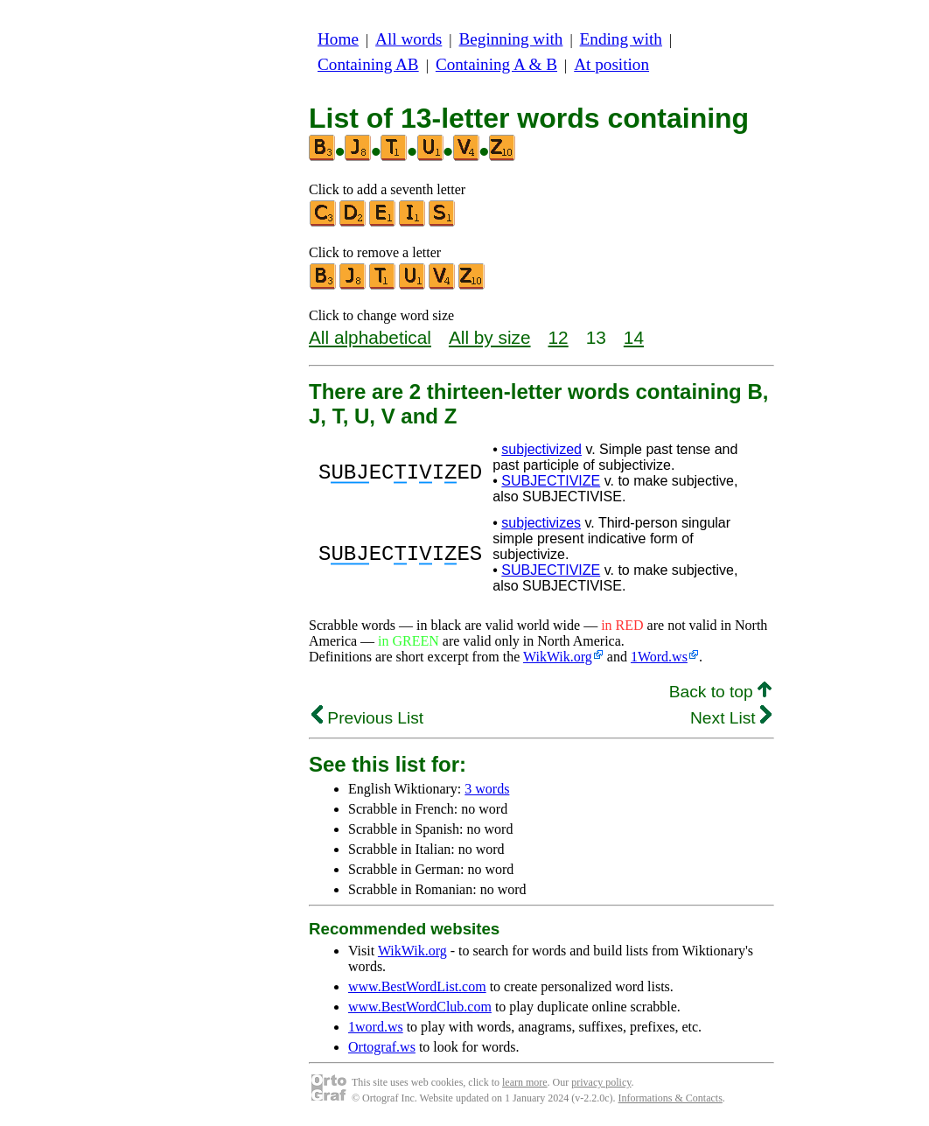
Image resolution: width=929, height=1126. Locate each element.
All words (408, 39)
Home (338, 39)
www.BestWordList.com (417, 986)
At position (611, 64)
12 (558, 337)
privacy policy (601, 1082)
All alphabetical (370, 337)
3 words (486, 788)
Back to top (720, 691)
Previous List (367, 718)
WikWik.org (557, 656)
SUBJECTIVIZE (550, 480)
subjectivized (541, 449)
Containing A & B (496, 64)
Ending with (621, 39)
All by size (490, 337)
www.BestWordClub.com (420, 1006)
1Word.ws (659, 656)
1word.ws (375, 1026)
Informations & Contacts (670, 1098)
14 (634, 337)
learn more (525, 1082)
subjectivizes (541, 522)
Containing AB (368, 64)
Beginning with (511, 39)
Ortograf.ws (382, 1046)
